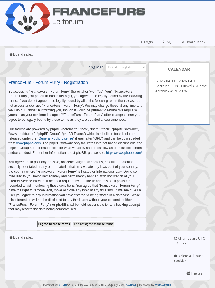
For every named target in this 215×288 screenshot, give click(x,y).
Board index (193, 42)
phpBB (63, 285)
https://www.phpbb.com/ (124, 153)
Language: (95, 66)
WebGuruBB (163, 285)
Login (147, 42)
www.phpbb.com (28, 143)
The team (196, 273)
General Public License (56, 138)
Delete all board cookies (189, 258)
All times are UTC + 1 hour (189, 241)
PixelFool (130, 285)
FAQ (167, 42)
